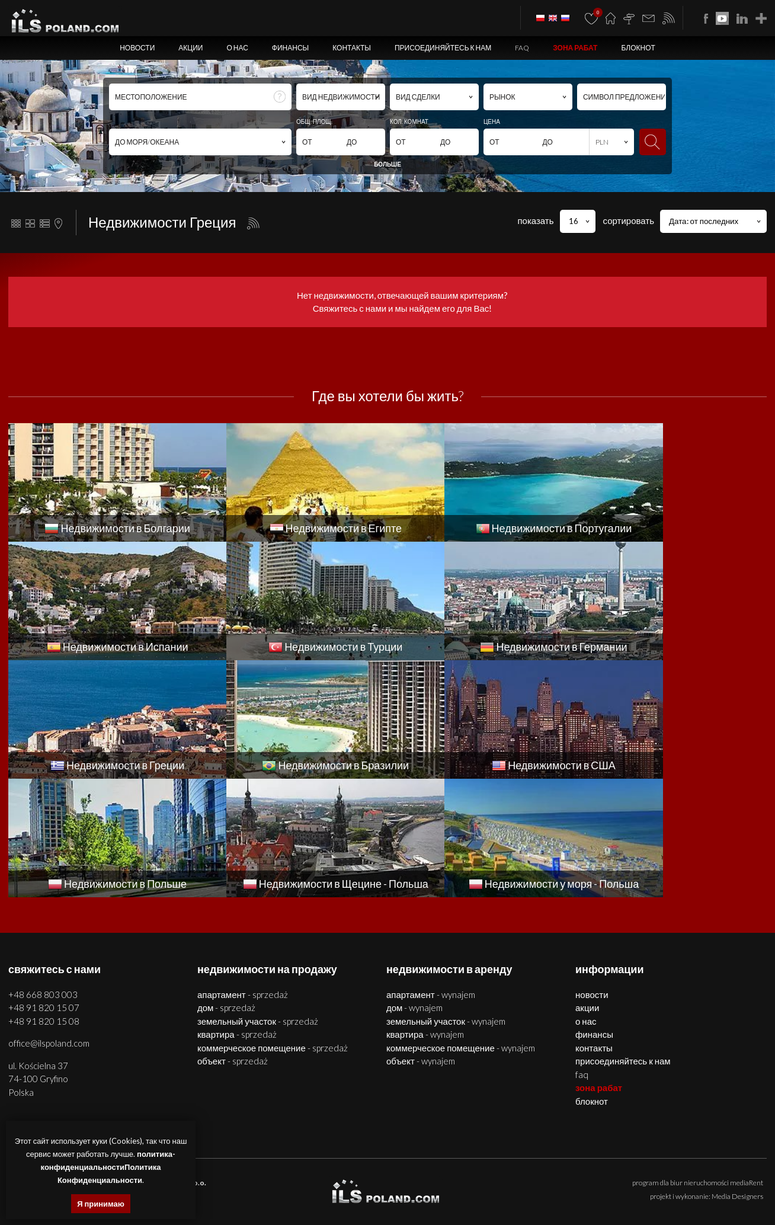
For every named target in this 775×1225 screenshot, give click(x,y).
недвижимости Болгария (472, 1179)
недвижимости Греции (520, 1192)
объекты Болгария (733, 1179)
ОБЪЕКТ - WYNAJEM (420, 942)
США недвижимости (675, 1192)
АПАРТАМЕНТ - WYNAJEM (430, 876)
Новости (137, 47)
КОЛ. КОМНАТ (409, 121)
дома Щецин (240, 1179)
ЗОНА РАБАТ (575, 47)
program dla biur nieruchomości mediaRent (697, 1064)
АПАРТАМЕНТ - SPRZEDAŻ (242, 876)
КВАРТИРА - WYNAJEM (425, 915)
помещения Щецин (294, 1179)
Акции (190, 47)
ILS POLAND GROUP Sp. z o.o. (156, 1064)
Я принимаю (100, 1203)
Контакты (351, 47)
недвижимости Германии (441, 1192)
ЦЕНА (491, 121)
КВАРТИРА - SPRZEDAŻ (237, 915)
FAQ (522, 47)
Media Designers (737, 1077)
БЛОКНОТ (638, 47)
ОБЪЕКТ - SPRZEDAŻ (232, 942)
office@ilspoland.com (48, 924)
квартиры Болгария (545, 1179)
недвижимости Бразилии (600, 1192)
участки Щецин (405, 1179)
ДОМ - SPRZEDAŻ (226, 889)
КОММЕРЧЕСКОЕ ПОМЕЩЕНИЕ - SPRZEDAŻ (272, 929)
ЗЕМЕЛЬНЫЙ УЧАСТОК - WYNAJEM (445, 902)
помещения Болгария (666, 1179)
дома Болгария (604, 1179)
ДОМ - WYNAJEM (414, 889)
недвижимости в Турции (359, 1192)
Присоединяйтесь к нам (443, 47)
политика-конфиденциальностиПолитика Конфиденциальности (108, 1167)
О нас (237, 47)
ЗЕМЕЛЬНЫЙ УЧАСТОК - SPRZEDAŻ (257, 902)
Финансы (290, 47)
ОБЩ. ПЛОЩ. (314, 121)
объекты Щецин (353, 1179)
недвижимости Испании (280, 1192)
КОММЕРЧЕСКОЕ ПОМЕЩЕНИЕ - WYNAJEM (460, 929)
